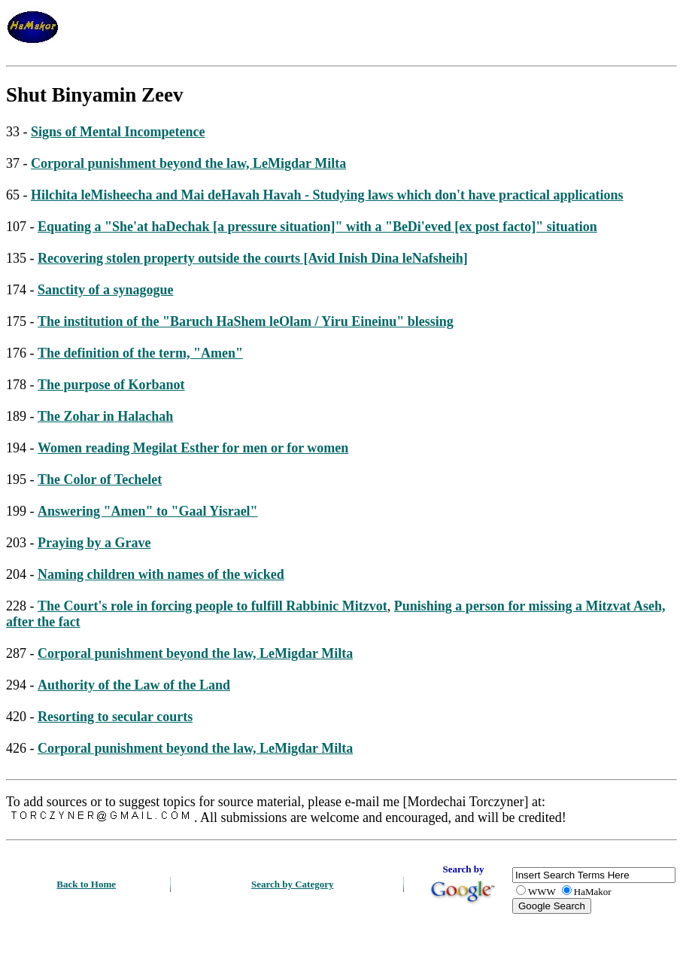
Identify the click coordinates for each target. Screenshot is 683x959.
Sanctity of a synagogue (106, 289)
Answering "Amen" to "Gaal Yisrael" (148, 511)
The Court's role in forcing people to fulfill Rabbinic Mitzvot (212, 605)
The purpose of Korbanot (111, 384)
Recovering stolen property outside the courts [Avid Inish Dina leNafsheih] (253, 258)
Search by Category (292, 884)
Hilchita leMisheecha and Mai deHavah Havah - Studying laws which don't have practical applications (327, 194)
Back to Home (86, 884)
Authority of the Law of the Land (134, 685)
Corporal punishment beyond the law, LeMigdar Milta (188, 163)
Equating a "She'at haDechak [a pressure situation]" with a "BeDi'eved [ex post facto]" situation (317, 226)
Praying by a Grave (94, 542)
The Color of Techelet (100, 479)
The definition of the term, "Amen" (140, 353)
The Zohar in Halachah (105, 416)
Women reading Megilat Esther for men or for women (193, 447)
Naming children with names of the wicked (161, 574)
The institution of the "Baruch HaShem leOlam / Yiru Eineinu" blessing (246, 321)
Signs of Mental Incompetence (118, 131)
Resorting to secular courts (115, 716)
